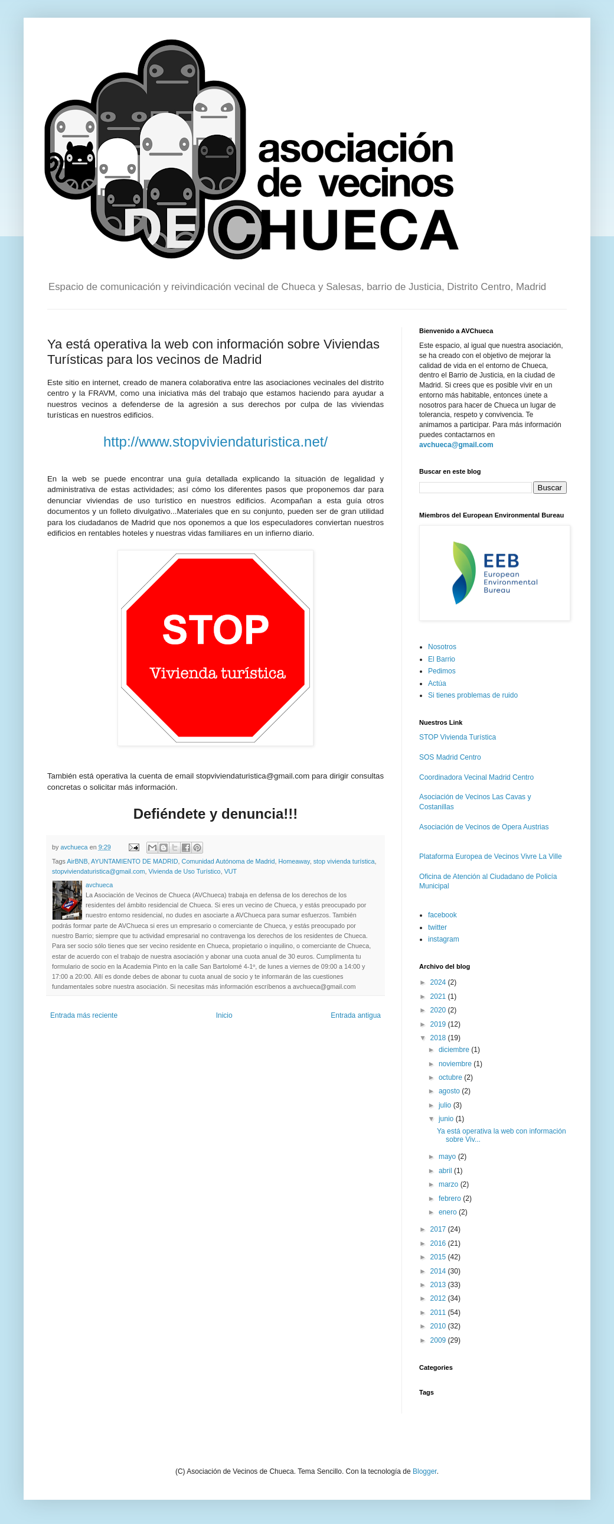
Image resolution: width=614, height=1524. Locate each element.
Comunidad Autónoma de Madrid (228, 861)
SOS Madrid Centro (450, 757)
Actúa (437, 683)
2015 (439, 1257)
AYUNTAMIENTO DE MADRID (134, 861)
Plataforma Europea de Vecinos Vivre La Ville (490, 856)
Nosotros (442, 647)
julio (446, 1105)
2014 (439, 1271)
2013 (439, 1285)
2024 (439, 982)
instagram (443, 939)
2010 (439, 1326)
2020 (439, 1010)
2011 (439, 1312)
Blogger (425, 1471)
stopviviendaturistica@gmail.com (98, 871)
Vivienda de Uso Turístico (184, 871)
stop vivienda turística (344, 861)
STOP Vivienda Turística (457, 737)
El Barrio (441, 659)
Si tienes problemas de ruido (473, 695)
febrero (451, 1198)
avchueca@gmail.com (456, 445)
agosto (450, 1091)
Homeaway (293, 861)
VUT (230, 871)
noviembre (456, 1064)
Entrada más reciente (83, 1015)
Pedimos (442, 671)
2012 (439, 1298)
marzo (449, 1184)
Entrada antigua (356, 1015)
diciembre (455, 1050)
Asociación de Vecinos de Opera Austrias (483, 827)
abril (446, 1171)
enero (449, 1212)
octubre (451, 1077)
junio (447, 1119)
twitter (437, 927)
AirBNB (77, 861)
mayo (448, 1156)
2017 (439, 1229)
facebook (442, 915)
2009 (439, 1340)
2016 (439, 1243)
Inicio (224, 1015)
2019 (439, 1024)
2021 (439, 996)
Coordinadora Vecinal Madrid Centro (476, 777)
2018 (439, 1038)
